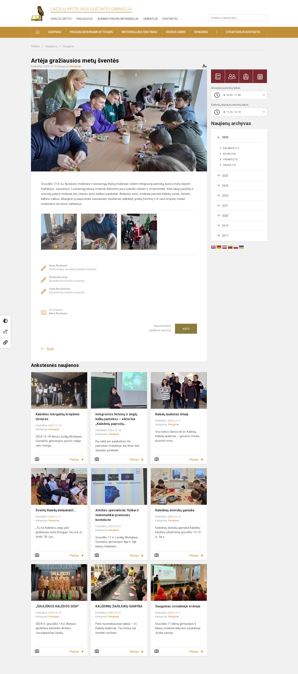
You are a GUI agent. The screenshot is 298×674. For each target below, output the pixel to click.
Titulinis (35, 46)
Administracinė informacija (117, 18)
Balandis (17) (231, 148)
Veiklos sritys (61, 18)
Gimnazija (150, 18)
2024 (225, 185)
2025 (225, 175)
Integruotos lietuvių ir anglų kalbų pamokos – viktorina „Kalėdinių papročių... (116, 419)
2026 (225, 137)
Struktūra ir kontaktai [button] (243, 32)
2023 (225, 195)
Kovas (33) (229, 153)
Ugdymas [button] (54, 32)
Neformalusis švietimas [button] (139, 32)
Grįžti (50, 349)
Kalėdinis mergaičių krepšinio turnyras (58, 416)
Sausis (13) (229, 165)
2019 (225, 225)
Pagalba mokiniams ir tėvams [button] (91, 32)
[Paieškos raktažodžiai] (237, 17)
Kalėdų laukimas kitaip (171, 414)
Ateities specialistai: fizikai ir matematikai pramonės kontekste (117, 515)
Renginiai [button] (201, 32)
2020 (225, 215)
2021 (225, 205)
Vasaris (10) (230, 159)
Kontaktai (170, 18)
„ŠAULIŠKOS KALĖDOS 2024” (57, 606)
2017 (225, 235)
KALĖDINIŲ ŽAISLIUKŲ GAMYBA (118, 606)
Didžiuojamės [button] (176, 32)
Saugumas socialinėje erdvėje (177, 606)
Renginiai (68, 46)
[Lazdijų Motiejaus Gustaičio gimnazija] (41, 13)
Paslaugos (84, 18)
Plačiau (74, 459)
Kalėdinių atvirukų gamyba (174, 510)
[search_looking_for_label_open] (262, 17)
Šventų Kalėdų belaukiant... (56, 510)
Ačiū (186, 328)
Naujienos (52, 46)
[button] (239, 8)
